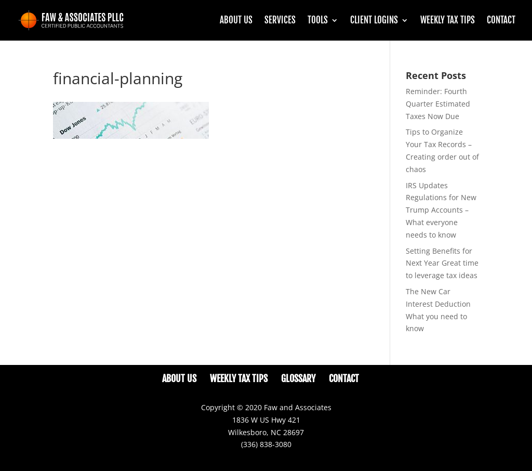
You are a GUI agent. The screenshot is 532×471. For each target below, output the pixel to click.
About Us (236, 21)
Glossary (298, 378)
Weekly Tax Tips (447, 21)
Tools (318, 21)
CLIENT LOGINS (374, 21)
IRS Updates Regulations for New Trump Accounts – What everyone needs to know (441, 210)
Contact (501, 21)
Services (280, 21)
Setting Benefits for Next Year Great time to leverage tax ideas (442, 263)
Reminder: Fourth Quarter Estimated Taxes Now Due (438, 103)
